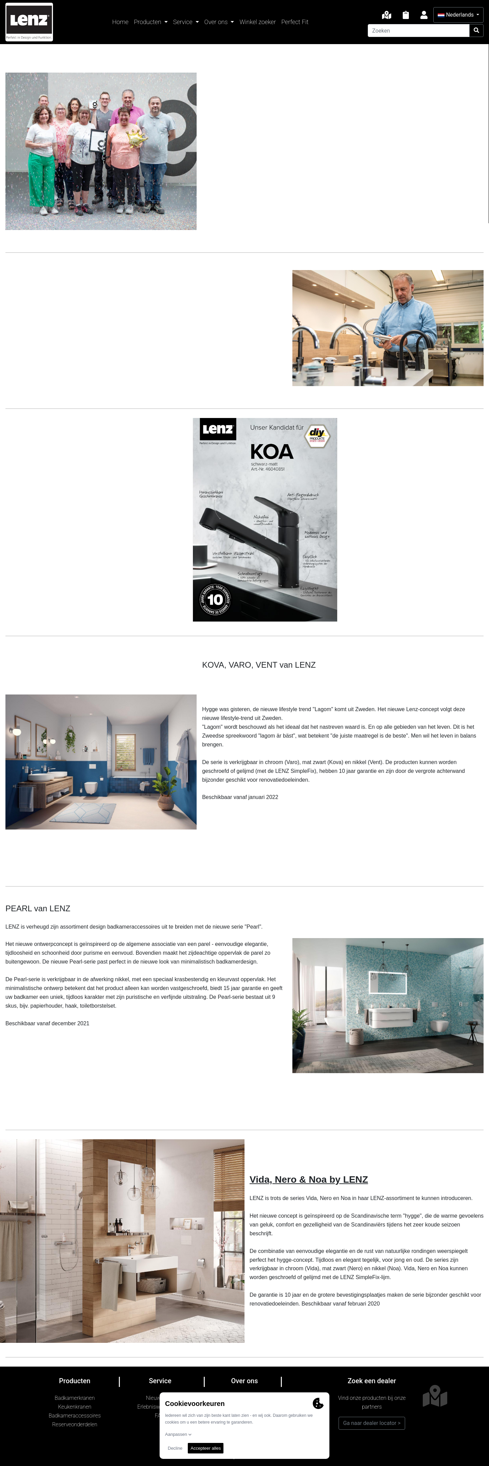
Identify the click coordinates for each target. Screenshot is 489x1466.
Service (183, 21)
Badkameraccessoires (75, 1415)
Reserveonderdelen (74, 1424)
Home (120, 21)
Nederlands (456, 15)
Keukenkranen (74, 1407)
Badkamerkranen (75, 1398)
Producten (148, 21)
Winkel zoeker (257, 21)
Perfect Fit (295, 21)
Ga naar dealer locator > (371, 1423)
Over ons (216, 21)
